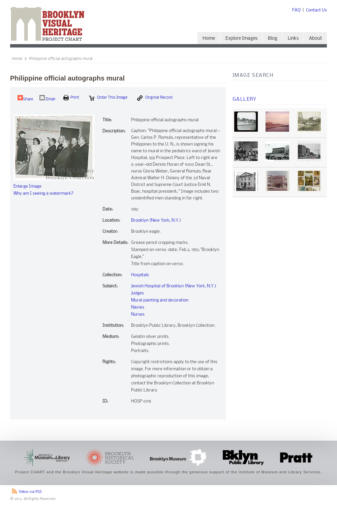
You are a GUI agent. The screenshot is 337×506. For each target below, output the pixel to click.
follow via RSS (30, 492)
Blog (272, 38)
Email (47, 98)
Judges (137, 293)
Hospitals (140, 275)
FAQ (296, 10)
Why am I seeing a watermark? (43, 193)
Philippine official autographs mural (61, 59)
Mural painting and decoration (159, 300)
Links (293, 38)
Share (25, 98)
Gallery (245, 99)
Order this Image (108, 98)
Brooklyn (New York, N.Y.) (156, 220)
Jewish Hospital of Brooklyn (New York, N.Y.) (173, 286)
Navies (137, 307)
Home (209, 38)
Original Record (155, 98)
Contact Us (316, 10)
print (71, 97)
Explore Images (241, 38)
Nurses (138, 314)
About (315, 38)
